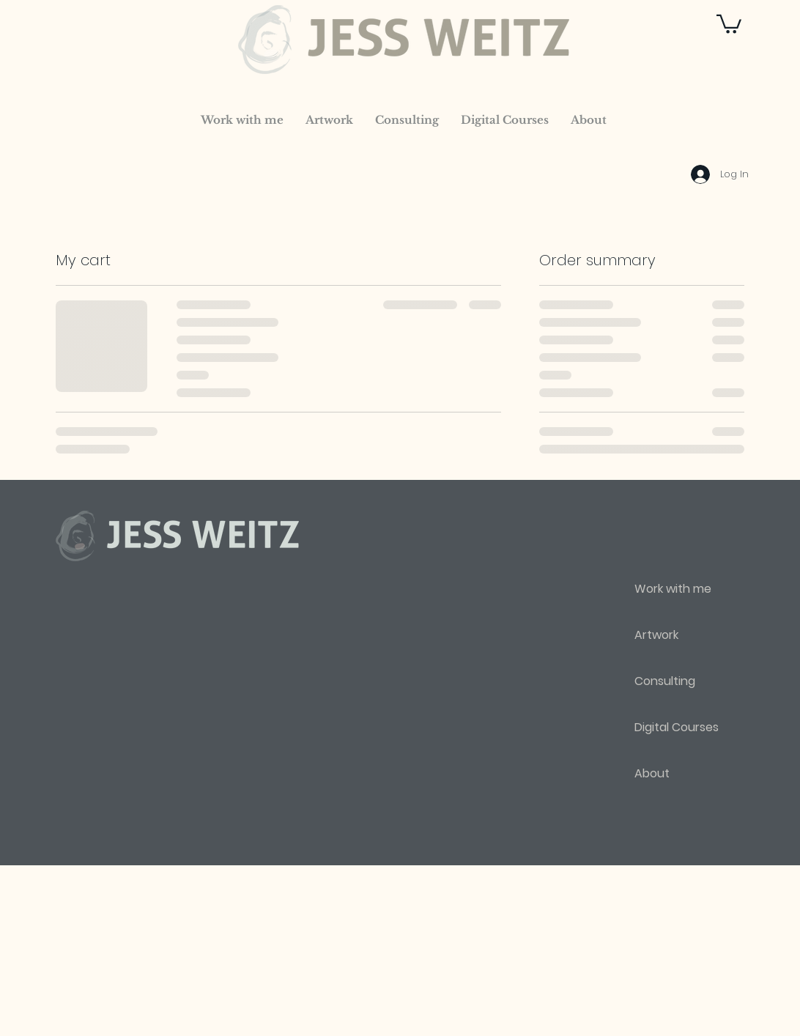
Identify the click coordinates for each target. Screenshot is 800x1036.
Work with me (672, 588)
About (652, 773)
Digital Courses (676, 727)
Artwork (656, 634)
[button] (728, 23)
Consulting (664, 681)
